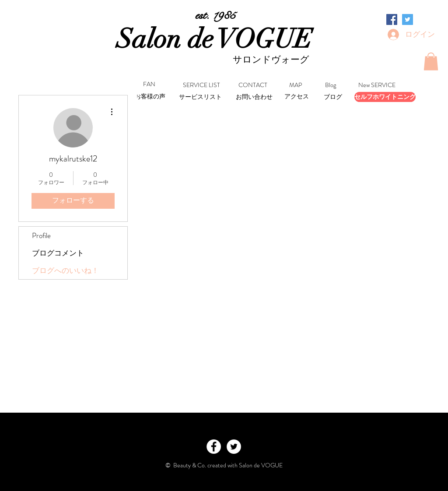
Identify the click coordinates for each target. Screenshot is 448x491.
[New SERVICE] (377, 86)
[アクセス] (296, 97)
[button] (431, 61)
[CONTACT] (253, 86)
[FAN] (149, 85)
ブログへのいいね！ (65, 270)
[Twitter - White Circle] (234, 446)
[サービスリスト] (200, 97)
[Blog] (330, 86)
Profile (41, 235)
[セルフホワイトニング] (385, 97)
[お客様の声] (150, 97)
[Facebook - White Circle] (213, 446)
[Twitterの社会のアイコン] (407, 19)
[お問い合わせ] (254, 97)
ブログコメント (58, 253)
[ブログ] (332, 97)
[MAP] (295, 86)
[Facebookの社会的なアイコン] (391, 19)
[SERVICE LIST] (201, 86)
